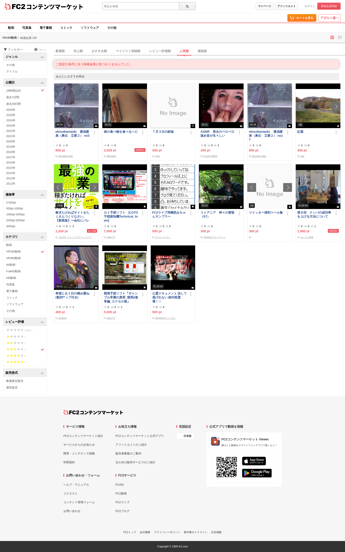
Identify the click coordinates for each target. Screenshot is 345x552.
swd (302, 156)
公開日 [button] (25, 83)
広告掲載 (216, 532)
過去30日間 (13, 103)
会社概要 (145, 532)
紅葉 (300, 131)
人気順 (184, 51)
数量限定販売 (14, 381)
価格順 (202, 51)
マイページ (264, 6)
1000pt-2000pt (15, 214)
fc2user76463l (210, 156)
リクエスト (70, 493)
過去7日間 (12, 97)
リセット (40, 49)
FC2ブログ (123, 511)
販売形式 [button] (25, 373)
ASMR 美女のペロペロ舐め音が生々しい (217, 133)
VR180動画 (25, 252)
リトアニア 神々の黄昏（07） (217, 214)
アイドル (12, 71)
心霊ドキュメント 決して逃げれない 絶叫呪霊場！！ (169, 297)
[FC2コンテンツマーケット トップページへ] (93, 412)
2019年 (10, 146)
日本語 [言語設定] (187, 436)
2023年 (10, 125)
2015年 (10, 167)
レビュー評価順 (160, 51)
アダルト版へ (329, 18)
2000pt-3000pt (15, 220)
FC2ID (120, 484)
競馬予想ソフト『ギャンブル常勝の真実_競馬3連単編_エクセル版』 (121, 297)
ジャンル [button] (25, 57)
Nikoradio (111, 156)
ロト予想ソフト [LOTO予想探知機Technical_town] (121, 216)
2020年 (10, 141)
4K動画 (10, 264)
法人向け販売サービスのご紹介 (136, 462)
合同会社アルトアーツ (215, 237)
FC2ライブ (123, 502)
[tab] (199, 51)
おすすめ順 (99, 51)
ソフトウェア (90, 27)
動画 (11, 27)
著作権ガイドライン (195, 532)
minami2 (62, 318)
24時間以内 (25, 90)
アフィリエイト (286, 6)
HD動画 (11, 278)
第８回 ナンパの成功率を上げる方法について (314, 214)
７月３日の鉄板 (163, 131)
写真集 (26, 27)
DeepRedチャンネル (165, 318)
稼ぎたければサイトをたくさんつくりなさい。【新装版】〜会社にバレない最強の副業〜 (72, 216)
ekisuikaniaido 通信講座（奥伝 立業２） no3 (72, 133)
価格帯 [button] (25, 195)
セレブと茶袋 (306, 237)
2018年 (10, 152)
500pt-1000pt (14, 208)
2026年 (10, 109)
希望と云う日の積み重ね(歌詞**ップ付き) (72, 295)
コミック (66, 27)
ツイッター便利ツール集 (266, 212)
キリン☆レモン (163, 237)
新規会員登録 (329, 6)
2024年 (10, 120)
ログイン (310, 6)
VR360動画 (13, 258)
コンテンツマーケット (54, 6)
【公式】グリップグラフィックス (74, 237)
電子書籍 (46, 27)
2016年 (10, 162)
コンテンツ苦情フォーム (79, 502)
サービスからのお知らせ (79, 444)
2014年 (10, 173)
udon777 (111, 237)
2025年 (10, 115)
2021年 (10, 136)
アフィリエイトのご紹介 (131, 444)
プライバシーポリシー (167, 532)
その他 (111, 27)
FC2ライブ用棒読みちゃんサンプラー (169, 214)
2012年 (10, 183)
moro (157, 156)
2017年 (10, 157)
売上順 (78, 51)
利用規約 (69, 462)
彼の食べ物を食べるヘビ (121, 131)
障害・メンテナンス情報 (79, 453)
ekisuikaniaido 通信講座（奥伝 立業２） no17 (266, 135)
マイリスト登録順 (128, 51)
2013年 (10, 178)
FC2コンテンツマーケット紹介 (83, 436)
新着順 (60, 51)
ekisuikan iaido (65, 156)
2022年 (10, 131)
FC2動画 (121, 493)
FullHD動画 (13, 271)
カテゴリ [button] (25, 237)
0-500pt (11, 202)
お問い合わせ (72, 511)
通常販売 (12, 387)
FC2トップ (129, 532)
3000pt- (11, 226)
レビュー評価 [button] (25, 322)
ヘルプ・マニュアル (76, 484)
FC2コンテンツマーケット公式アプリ (140, 436)
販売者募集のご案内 (128, 453)
